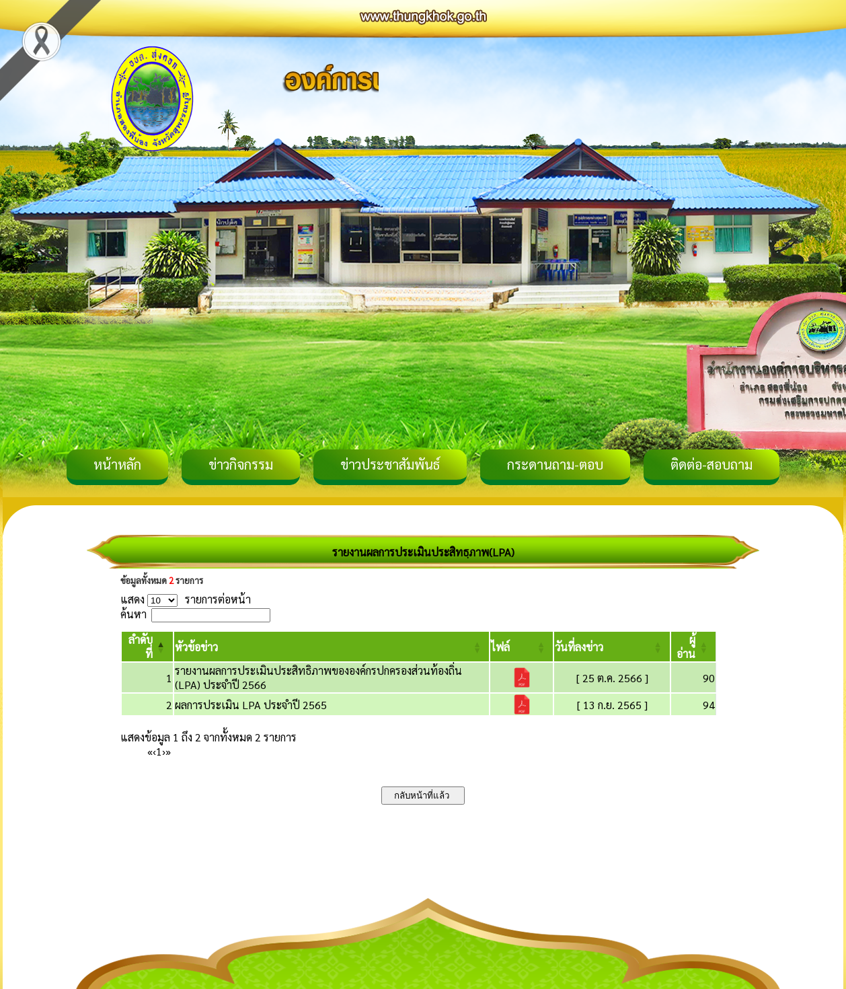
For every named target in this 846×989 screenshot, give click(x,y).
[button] (196, 647)
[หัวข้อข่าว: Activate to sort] (332, 646)
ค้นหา (133, 614)
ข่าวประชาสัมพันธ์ (390, 464)
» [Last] (168, 751)
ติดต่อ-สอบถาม (711, 464)
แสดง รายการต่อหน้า (185, 599)
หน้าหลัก (117, 464)
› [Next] (163, 751)
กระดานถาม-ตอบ (555, 464)
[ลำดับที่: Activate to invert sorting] (147, 646)
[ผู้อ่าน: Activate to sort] (693, 646)
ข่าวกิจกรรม (240, 464)
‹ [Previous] (154, 751)
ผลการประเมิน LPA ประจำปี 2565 (251, 705)
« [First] (150, 751)
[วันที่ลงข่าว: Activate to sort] (612, 646)
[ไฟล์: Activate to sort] (521, 646)
